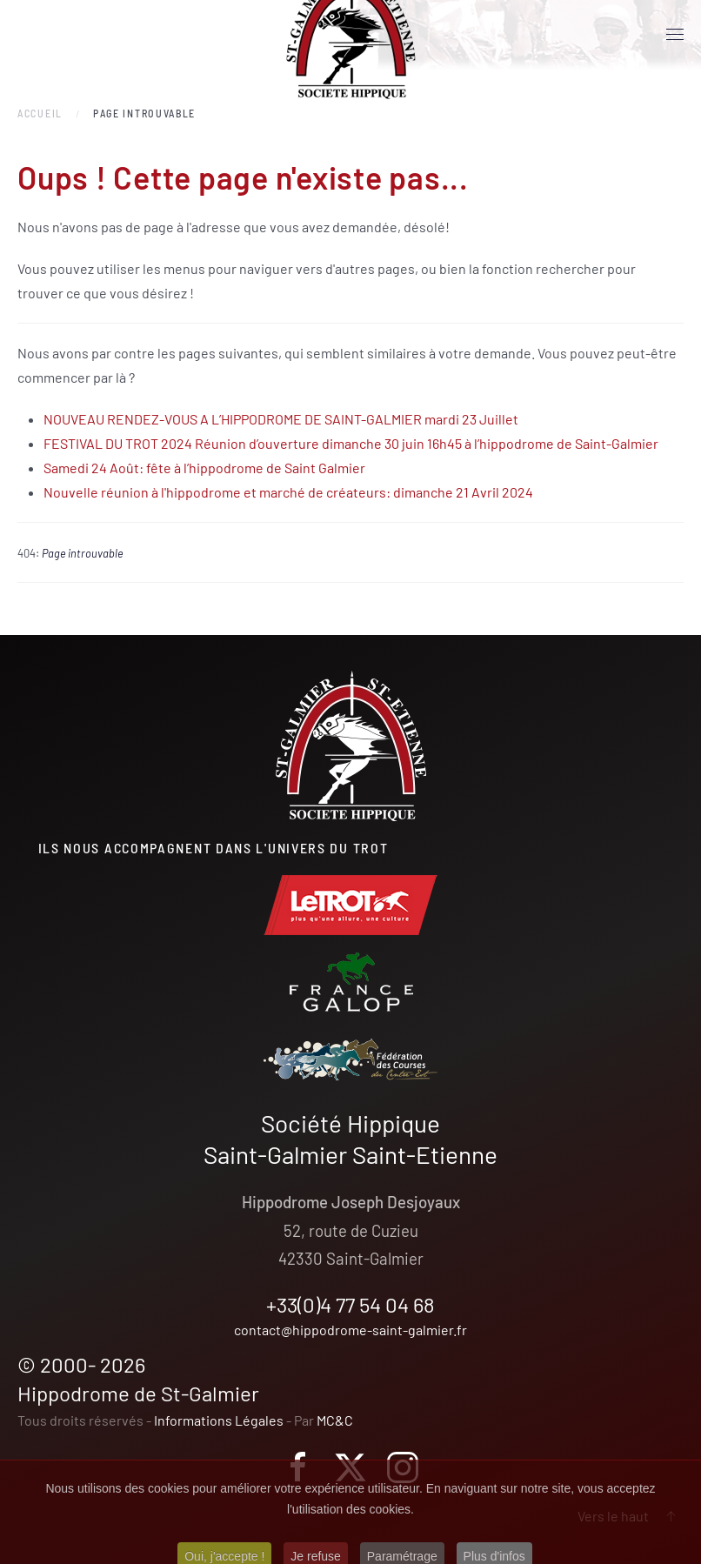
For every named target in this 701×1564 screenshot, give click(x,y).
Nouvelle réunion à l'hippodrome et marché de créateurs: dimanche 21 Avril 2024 (288, 492)
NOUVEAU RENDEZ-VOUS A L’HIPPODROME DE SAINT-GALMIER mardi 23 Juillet (280, 419)
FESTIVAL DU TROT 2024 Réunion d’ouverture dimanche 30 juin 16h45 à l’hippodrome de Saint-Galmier (350, 443)
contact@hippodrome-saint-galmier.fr (350, 1329)
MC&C (335, 1420)
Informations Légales (219, 1420)
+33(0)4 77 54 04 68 (350, 1304)
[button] (675, 35)
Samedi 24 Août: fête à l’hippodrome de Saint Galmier (204, 467)
